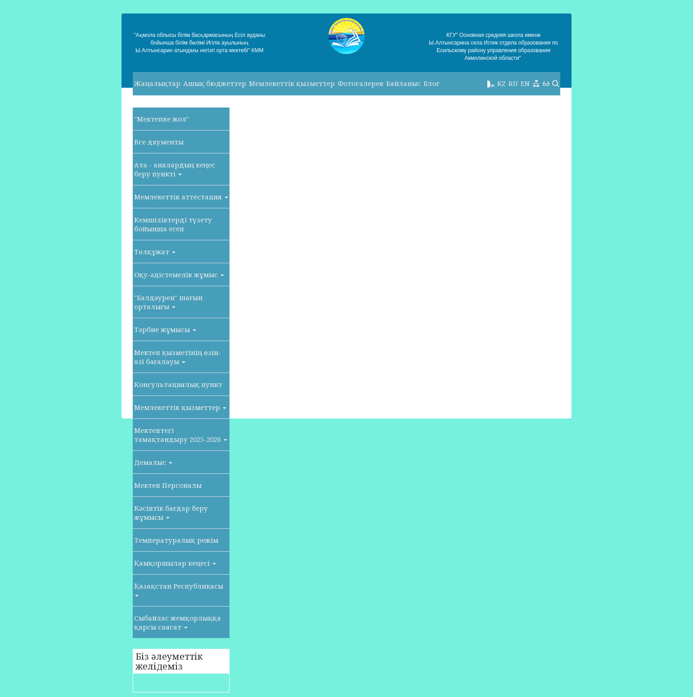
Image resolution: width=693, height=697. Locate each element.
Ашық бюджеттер (214, 83)
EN (525, 83)
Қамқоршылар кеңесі (175, 562)
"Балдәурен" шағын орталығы (168, 302)
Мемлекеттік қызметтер (292, 83)
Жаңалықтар (157, 83)
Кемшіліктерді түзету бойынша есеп (173, 224)
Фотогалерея (360, 83)
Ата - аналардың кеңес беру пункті (174, 169)
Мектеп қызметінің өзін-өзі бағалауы (177, 357)
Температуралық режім (176, 539)
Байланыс (403, 83)
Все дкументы (159, 141)
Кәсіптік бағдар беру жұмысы (171, 513)
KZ (501, 83)
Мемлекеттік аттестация (181, 196)
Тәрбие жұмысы (165, 329)
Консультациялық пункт (178, 384)
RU (513, 83)
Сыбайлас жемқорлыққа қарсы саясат (177, 622)
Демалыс (153, 462)
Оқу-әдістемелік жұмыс (179, 274)
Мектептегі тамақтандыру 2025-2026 (180, 435)
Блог (431, 83)
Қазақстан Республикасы (178, 589)
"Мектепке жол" (161, 118)
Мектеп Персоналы (168, 485)
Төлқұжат (155, 251)
